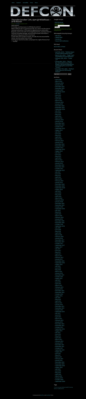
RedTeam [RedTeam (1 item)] (55, 388)
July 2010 (58, 369)
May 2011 (58, 355)
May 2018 (58, 231)
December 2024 (59, 106)
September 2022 (60, 149)
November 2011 (59, 346)
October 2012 (59, 327)
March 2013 (58, 318)
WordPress (42, 395)
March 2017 (58, 256)
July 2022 (58, 153)
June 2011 (58, 353)
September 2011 (59, 350)
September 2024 (60, 109)
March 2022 (58, 160)
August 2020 (59, 189)
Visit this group (59, 22)
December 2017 (59, 240)
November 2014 (59, 292)
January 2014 (59, 304)
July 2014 (58, 297)
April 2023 (58, 137)
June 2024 (58, 113)
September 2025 (60, 92)
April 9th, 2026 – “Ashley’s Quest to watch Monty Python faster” (64, 52)
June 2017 (58, 250)
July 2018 (57, 228)
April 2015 (58, 283)
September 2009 (60, 381)
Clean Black (48, 395)
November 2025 (59, 88)
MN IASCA (58, 35)
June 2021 (58, 174)
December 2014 (59, 290)
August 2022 (59, 151)
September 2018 (60, 226)
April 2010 (58, 374)
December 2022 (59, 144)
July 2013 (57, 313)
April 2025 (58, 99)
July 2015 (57, 280)
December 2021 (59, 165)
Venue (31, 2)
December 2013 (59, 306)
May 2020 (58, 195)
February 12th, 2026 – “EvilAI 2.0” (63, 59)
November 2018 (59, 222)
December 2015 (59, 275)
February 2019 (59, 217)
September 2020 (60, 188)
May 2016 (58, 270)
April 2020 (58, 196)
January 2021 (59, 182)
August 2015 (58, 278)
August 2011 (58, 352)
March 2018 (58, 235)
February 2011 (59, 358)
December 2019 (59, 203)
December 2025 (59, 86)
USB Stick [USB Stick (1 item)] (62, 388)
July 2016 (58, 266)
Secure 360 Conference (61, 41)
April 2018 (58, 233)
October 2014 (59, 294)
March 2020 (58, 198)
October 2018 (59, 224)
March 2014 (58, 303)
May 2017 (58, 252)
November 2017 (59, 242)
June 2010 (58, 371)
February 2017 (59, 257)
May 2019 (58, 212)
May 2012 (58, 336)
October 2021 (59, 168)
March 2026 (58, 81)
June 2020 (58, 193)
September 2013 (60, 311)
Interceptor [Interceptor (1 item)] (60, 387)
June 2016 (58, 268)
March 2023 (58, 139)
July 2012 (57, 332)
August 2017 (58, 247)
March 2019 (58, 215)
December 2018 (59, 221)
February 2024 (59, 119)
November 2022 (59, 146)
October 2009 (59, 379)
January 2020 (59, 201)
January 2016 (59, 273)
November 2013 (59, 308)
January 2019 (59, 219)
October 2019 (59, 207)
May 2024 (58, 114)
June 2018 (58, 229)
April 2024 (58, 116)
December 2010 (59, 362)
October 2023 (59, 126)
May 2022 (58, 156)
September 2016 (60, 263)
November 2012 (59, 325)
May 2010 (58, 372)
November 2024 (60, 107)
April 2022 (58, 158)
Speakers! (18, 2)
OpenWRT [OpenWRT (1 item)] (67, 387)
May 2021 (58, 175)
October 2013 (59, 310)
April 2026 (58, 79)
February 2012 (59, 341)
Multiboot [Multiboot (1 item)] (63, 387)
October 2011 (59, 348)
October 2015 (59, 276)
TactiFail (17, 23)
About (36, 2)
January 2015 (59, 289)
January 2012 (59, 343)
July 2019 (58, 210)
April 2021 (58, 177)
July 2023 (58, 132)
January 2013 (59, 322)
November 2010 (59, 364)
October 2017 (59, 243)
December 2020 (59, 184)
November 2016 (59, 261)
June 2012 (58, 334)
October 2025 (59, 90)
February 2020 (59, 200)
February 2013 (59, 320)
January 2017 (59, 259)
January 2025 (59, 104)
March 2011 (58, 357)
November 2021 (59, 167)
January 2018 (59, 238)
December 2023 (59, 123)
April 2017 (58, 254)
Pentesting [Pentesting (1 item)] (71, 387)
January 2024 (59, 121)
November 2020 (60, 186)
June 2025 (58, 95)
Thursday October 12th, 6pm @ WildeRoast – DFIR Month (31, 21)
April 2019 (58, 214)
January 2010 (59, 378)
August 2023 (59, 130)
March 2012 (58, 339)
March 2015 (58, 285)
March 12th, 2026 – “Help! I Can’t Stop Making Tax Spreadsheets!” (64, 55)
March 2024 (58, 118)
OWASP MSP (58, 37)
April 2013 (58, 317)
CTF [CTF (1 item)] (54, 387)
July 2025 (58, 93)
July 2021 (57, 172)
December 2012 (59, 324)
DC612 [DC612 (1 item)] (56, 387)
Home (13, 2)
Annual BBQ (25, 2)
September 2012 (60, 329)
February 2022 (59, 161)
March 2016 (58, 271)
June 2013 (58, 315)
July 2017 (57, 249)
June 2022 (58, 154)
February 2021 (59, 181)
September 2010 (60, 365)
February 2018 (59, 236)
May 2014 (58, 299)
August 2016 (58, 264)
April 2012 (58, 338)
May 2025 (58, 97)
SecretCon (58, 39)
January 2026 (59, 85)
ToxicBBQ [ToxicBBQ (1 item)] (59, 388)
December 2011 (59, 345)
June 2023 (58, 133)
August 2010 (58, 367)
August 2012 (58, 331)
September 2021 (60, 170)
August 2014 (58, 296)
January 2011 (58, 360)
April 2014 (58, 301)
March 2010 (58, 376)
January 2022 (59, 163)
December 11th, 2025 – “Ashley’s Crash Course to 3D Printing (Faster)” (64, 70)
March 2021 (58, 179)
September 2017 (60, 245)
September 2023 (60, 128)
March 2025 (58, 100)
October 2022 (59, 147)
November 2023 (59, 125)
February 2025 (59, 102)
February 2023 (59, 140)
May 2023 (58, 135)
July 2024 (58, 111)
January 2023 (59, 142)
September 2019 (60, 208)
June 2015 (58, 282)
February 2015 (59, 287)
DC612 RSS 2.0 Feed (59, 46)
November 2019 (59, 205)
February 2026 (59, 83)
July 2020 (58, 191)
